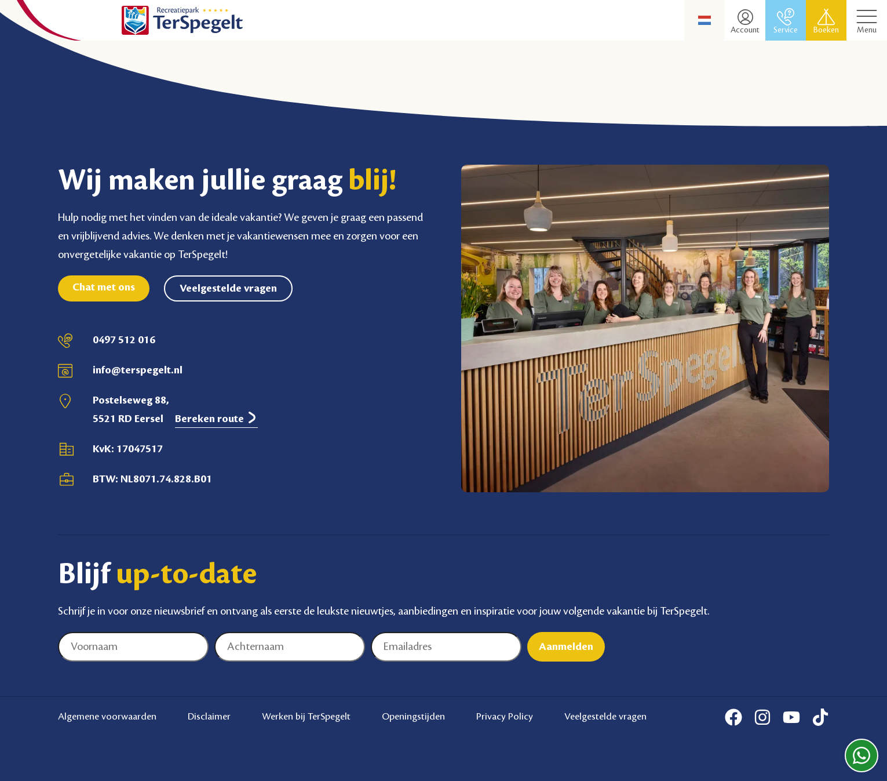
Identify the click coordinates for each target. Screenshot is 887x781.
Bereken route (216, 418)
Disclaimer (209, 716)
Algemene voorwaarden (107, 716)
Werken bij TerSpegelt (306, 716)
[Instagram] (762, 717)
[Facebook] (733, 717)
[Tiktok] (820, 717)
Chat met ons (103, 287)
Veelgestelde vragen (228, 288)
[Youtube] (791, 717)
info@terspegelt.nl (137, 370)
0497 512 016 (124, 340)
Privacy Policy (504, 716)
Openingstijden (413, 716)
